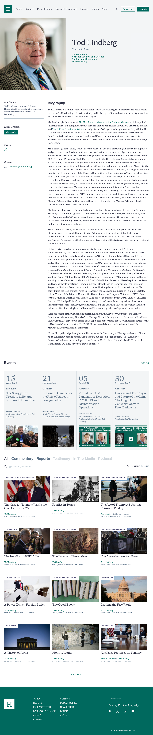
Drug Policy (107, 626)
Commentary (22, 458)
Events (83, 9)
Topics (18, 9)
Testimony (61, 458)
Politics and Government (85, 59)
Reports (43, 458)
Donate (64, 711)
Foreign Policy (79, 61)
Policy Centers (44, 9)
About (105, 9)
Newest (137, 466)
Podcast (105, 458)
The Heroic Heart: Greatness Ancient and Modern (104, 122)
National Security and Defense (88, 56)
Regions (29, 9)
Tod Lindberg (10, 514)
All (6, 458)
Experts (95, 9)
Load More (76, 674)
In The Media (84, 458)
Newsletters (67, 707)
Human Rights (79, 54)
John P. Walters (108, 658)
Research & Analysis (66, 9)
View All (144, 363)
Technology (11, 529)
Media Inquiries (68, 703)
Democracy (107, 578)
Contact (65, 698)
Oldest (145, 466)
